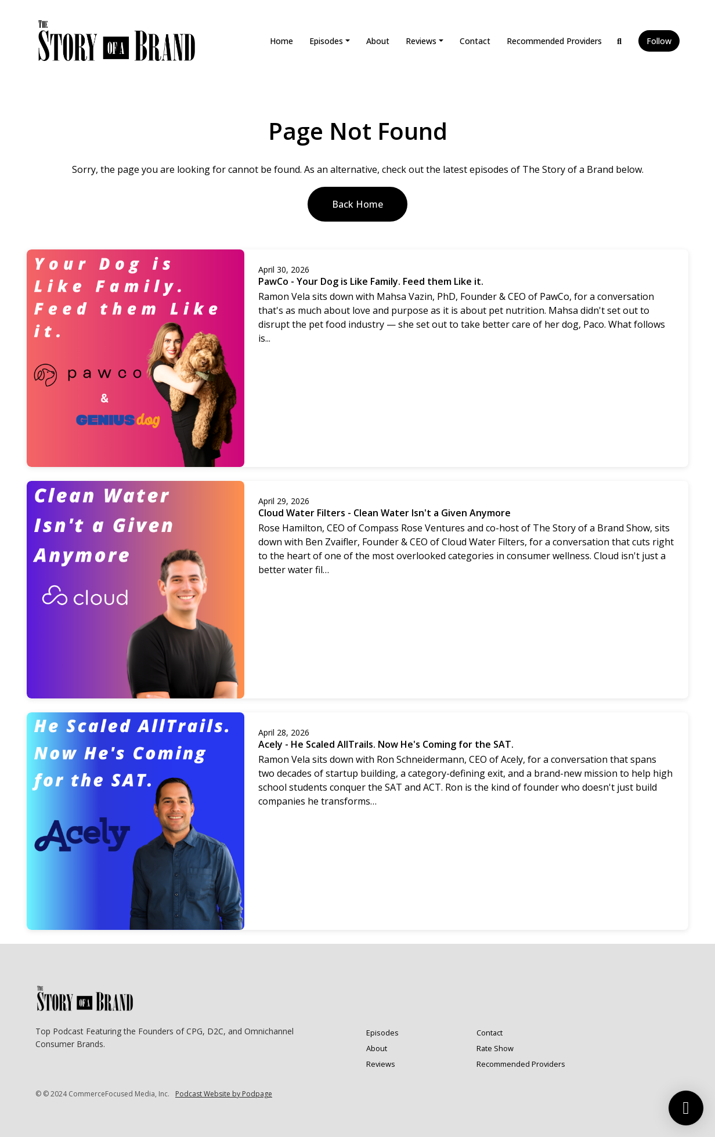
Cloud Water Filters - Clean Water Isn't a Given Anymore (384, 512)
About (377, 40)
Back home (357, 204)
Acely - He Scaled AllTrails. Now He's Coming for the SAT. (386, 744)
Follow (659, 40)
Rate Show (495, 1048)
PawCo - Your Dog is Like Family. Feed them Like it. (370, 281)
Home (281, 40)
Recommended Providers (554, 40)
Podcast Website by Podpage (223, 1094)
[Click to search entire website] (620, 41)
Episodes (326, 40)
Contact (475, 40)
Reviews (421, 40)
